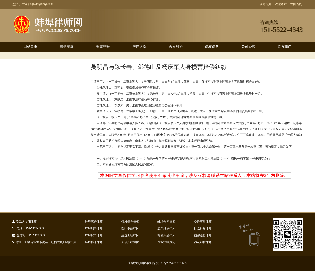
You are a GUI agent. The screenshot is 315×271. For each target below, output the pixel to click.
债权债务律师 (130, 221)
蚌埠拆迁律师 (94, 242)
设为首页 (265, 4)
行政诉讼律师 (203, 228)
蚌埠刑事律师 (94, 228)
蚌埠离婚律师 (94, 221)
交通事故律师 (203, 221)
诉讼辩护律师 (203, 242)
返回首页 (296, 4)
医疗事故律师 (130, 228)
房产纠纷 (139, 46)
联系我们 (284, 46)
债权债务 (212, 46)
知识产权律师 (130, 242)
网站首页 (30, 46)
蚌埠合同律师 (166, 221)
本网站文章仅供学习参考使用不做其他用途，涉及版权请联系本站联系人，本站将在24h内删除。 (194, 175)
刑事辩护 (103, 46)
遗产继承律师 (166, 228)
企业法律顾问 (166, 242)
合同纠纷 (176, 46)
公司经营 (248, 46)
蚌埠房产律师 (94, 235)
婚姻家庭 (67, 46)
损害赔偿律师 (203, 235)
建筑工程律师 (130, 235)
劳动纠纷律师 (166, 235)
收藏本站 (281, 4)
